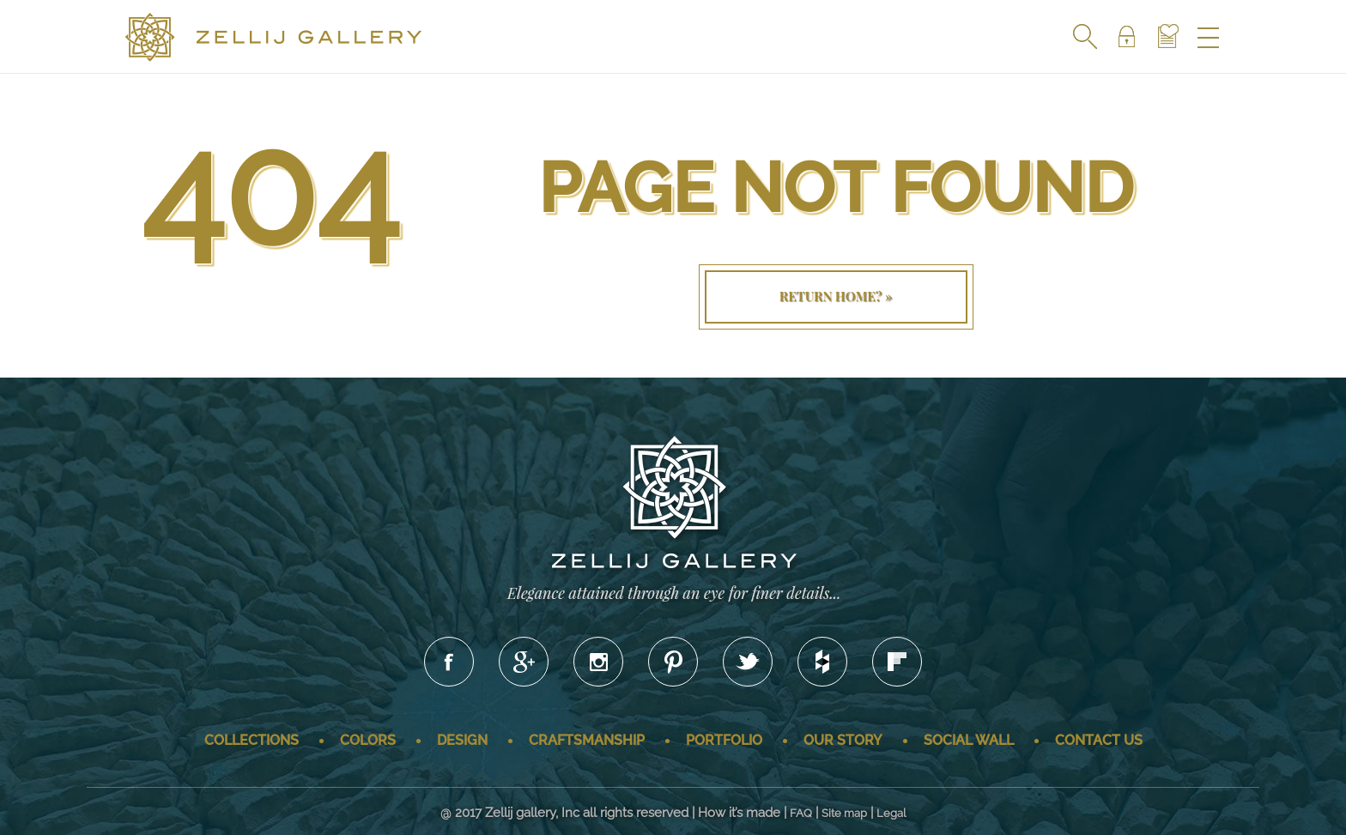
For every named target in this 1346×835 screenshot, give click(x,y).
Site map (844, 813)
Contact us (1099, 740)
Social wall (969, 740)
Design (462, 740)
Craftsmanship (587, 740)
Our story (842, 740)
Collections (251, 740)
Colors (368, 740)
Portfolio (724, 740)
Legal (891, 813)
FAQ (801, 813)
